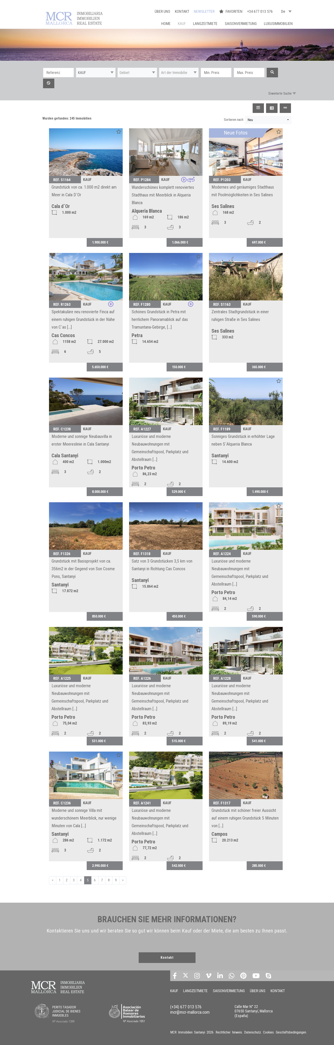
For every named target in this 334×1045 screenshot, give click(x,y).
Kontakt (167, 958)
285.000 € (259, 865)
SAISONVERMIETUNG (241, 23)
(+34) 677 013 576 (186, 1006)
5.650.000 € (100, 367)
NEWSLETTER (204, 11)
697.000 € (259, 242)
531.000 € (99, 741)
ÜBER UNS (162, 11)
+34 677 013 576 (260, 11)
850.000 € (99, 616)
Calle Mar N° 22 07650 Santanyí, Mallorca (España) (254, 1011)
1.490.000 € (260, 491)
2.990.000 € (100, 865)
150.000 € (179, 367)
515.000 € (179, 741)
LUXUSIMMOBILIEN (278, 23)
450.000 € (179, 616)
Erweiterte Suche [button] (280, 93)
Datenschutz (252, 1032)
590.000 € (259, 616)
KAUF (182, 23)
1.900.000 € (100, 242)
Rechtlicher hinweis (229, 1032)
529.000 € (179, 491)
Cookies (268, 1032)
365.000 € (259, 367)
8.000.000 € (100, 491)
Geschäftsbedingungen (291, 1032)
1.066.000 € (180, 242)
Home (166, 23)
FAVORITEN (231, 11)
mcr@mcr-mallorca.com (190, 1012)
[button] (95, 72)
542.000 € (179, 865)
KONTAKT (182, 11)
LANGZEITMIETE (205, 23)
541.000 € (259, 741)
